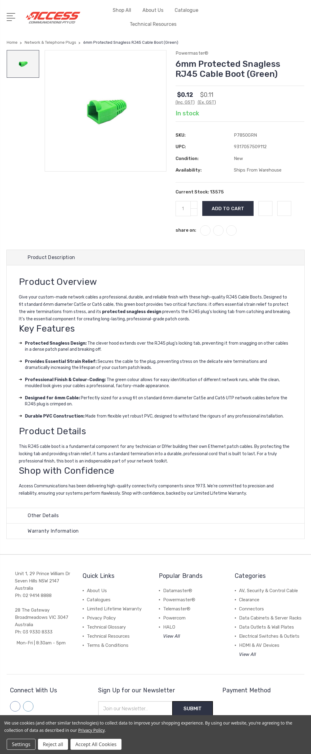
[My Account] (262, 21)
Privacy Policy (101, 618)
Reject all (53, 744)
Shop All (124, 10)
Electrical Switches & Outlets (269, 636)
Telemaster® (176, 609)
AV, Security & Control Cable (268, 590)
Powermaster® (179, 599)
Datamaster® (177, 590)
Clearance (249, 599)
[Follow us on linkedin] (28, 706)
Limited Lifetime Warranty (114, 609)
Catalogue (186, 10)
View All (171, 636)
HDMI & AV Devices (259, 645)
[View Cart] (301, 21)
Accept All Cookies (96, 744)
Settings (21, 744)
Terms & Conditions (107, 645)
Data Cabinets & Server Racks (270, 618)
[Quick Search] (288, 21)
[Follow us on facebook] (15, 706)
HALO (169, 627)
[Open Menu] (12, 16)
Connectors (251, 609)
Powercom (174, 618)
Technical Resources (156, 24)
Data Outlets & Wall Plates (266, 627)
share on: (186, 230)
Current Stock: (200, 192)
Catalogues (99, 599)
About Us (155, 10)
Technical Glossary (106, 627)
